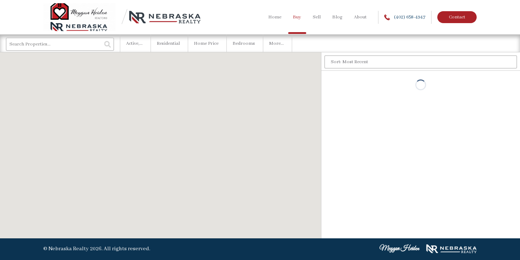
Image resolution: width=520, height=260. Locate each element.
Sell (317, 17)
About (360, 17)
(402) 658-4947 (404, 17)
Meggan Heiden (399, 249)
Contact (457, 17)
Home (274, 17)
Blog (337, 17)
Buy (297, 17)
